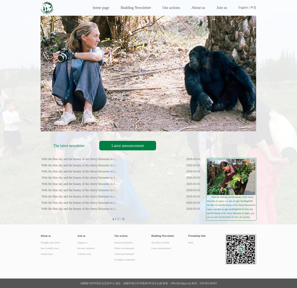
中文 (253, 7)
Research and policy (123, 242)
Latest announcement (128, 146)
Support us (82, 242)
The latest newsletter (69, 146)
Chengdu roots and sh (50, 242)
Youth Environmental (124, 254)
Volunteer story (84, 254)
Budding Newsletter (136, 8)
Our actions (171, 8)
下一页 (121, 219)
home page (101, 8)
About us (198, 8)
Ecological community (124, 259)
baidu (190, 242)
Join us (221, 8)
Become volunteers (86, 248)
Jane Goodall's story (50, 248)
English (243, 7)
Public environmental (124, 248)
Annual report (47, 254)
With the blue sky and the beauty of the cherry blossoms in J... (79, 159)
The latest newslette (160, 242)
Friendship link (197, 235)
